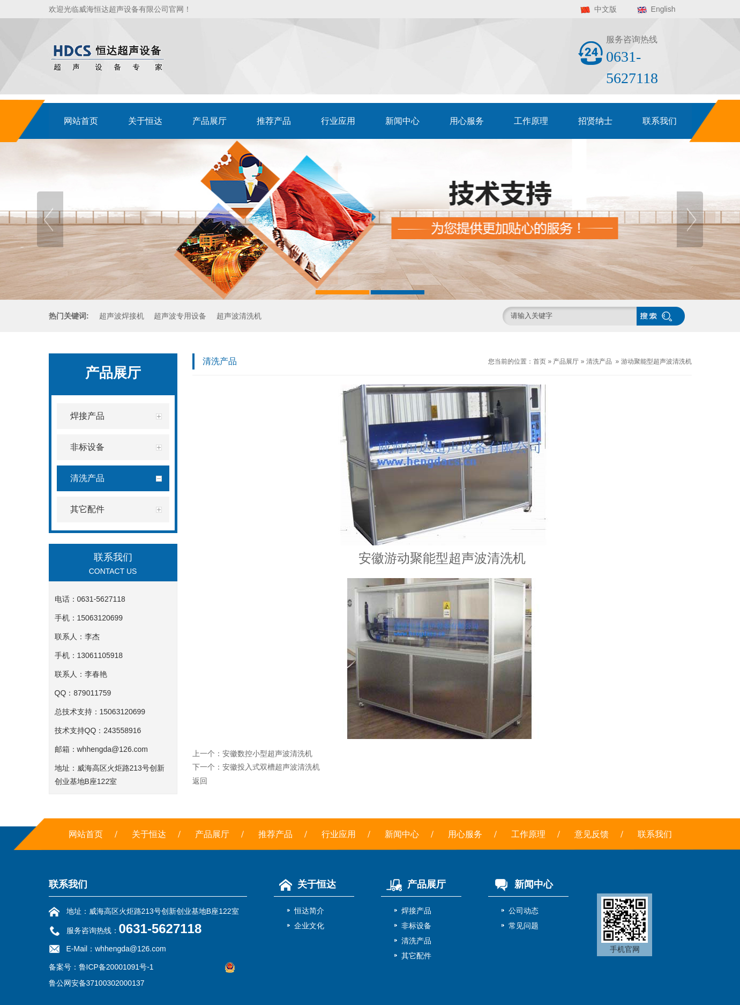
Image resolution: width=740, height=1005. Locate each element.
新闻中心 (402, 120)
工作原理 (531, 120)
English (663, 9)
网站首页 (81, 120)
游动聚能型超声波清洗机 (656, 361)
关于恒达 (145, 120)
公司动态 (524, 910)
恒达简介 (309, 910)
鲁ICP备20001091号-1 (116, 967)
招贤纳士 (595, 120)
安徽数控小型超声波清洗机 (267, 753)
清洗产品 (599, 361)
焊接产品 (416, 910)
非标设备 (416, 925)
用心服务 (467, 120)
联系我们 (659, 120)
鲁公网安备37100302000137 (97, 983)
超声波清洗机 (238, 316)
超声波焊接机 (121, 316)
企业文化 (309, 925)
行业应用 (338, 120)
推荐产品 (274, 120)
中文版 (605, 9)
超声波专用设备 (180, 316)
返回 (199, 781)
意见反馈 (591, 834)
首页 (539, 361)
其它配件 (416, 955)
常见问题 (524, 925)
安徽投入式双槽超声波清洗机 (271, 767)
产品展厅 (209, 120)
